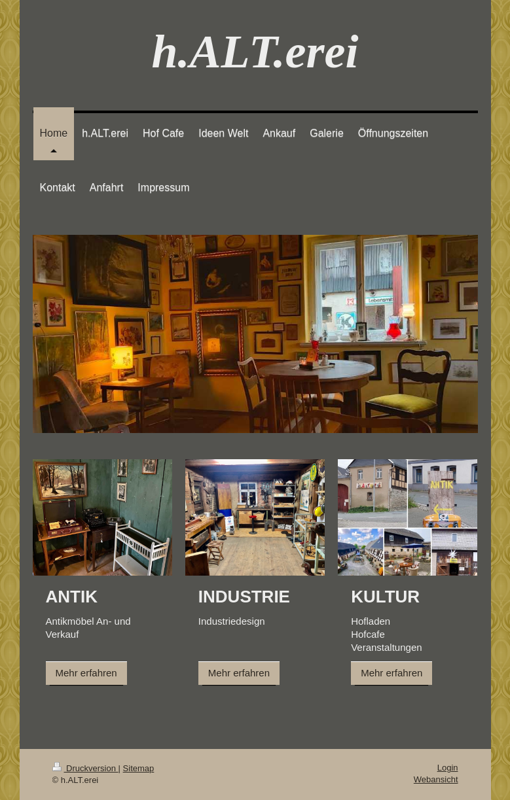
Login (447, 768)
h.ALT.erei (254, 52)
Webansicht (436, 779)
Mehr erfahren (86, 672)
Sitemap (139, 768)
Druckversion (85, 768)
